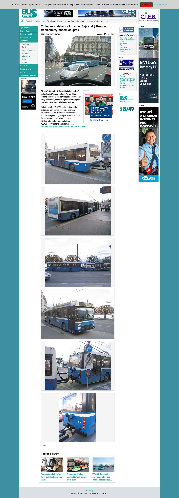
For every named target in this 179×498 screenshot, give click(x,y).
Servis (24, 47)
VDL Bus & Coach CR (127, 78)
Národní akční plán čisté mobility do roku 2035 (127, 40)
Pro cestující (25, 31)
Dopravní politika (27, 34)
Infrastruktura (25, 69)
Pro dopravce (25, 38)
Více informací (160, 4)
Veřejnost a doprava (28, 76)
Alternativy (40, 21)
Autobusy (25, 44)
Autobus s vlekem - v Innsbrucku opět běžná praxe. (64, 126)
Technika (30, 21)
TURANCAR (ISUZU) (127, 86)
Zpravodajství (25, 28)
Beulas (122, 84)
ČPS (121, 45)
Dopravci (23, 66)
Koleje (24, 59)
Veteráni (25, 53)
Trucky (24, 62)
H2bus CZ (123, 47)
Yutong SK (124, 87)
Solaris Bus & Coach (127, 82)
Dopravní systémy (28, 50)
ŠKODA (122, 76)
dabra (100, 34)
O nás (22, 72)
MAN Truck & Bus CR (127, 80)
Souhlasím (146, 4)
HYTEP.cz (123, 43)
